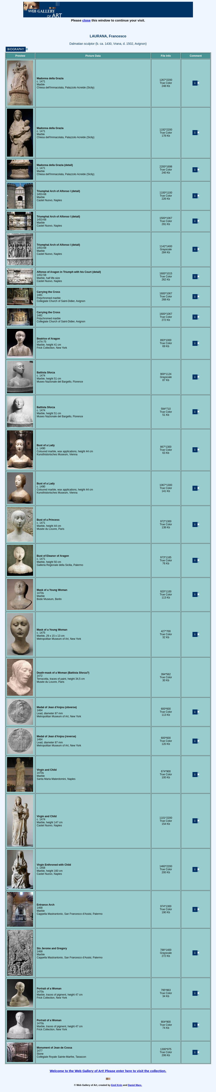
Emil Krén (116, 1085)
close (86, 20)
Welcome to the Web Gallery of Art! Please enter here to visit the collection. (108, 1071)
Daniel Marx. (135, 1085)
